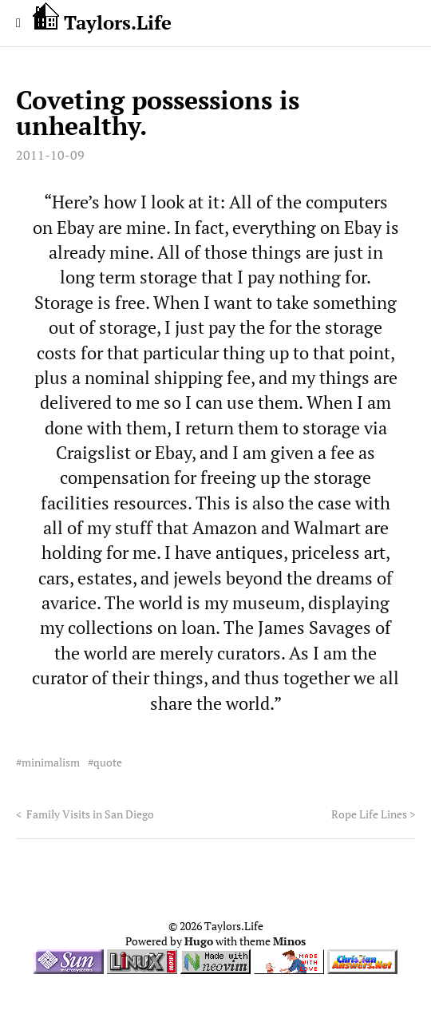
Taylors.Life (102, 18)
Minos (289, 941)
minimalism (51, 762)
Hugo (198, 941)
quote (107, 762)
